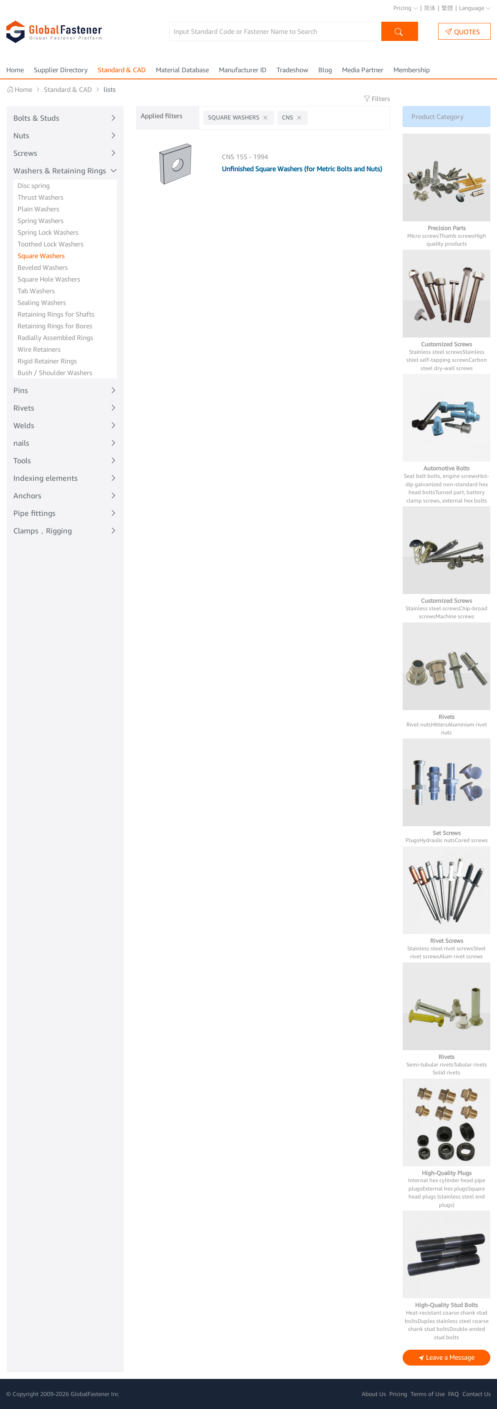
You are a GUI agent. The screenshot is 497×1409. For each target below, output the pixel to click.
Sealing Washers (42, 302)
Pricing (405, 7)
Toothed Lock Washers (51, 244)
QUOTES (462, 31)
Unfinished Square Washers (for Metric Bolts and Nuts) (302, 169)
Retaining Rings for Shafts (56, 314)
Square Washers (41, 255)
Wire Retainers (39, 349)
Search (399, 32)
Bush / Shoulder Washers (55, 372)
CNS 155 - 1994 (245, 156)
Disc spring (34, 185)
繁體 (447, 7)
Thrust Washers (40, 197)
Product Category (437, 116)
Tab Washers (36, 291)
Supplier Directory (61, 70)
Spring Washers (40, 220)
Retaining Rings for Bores (55, 326)
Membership (411, 70)
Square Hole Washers (49, 279)
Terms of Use (428, 1393)
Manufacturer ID (242, 70)
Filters (376, 98)
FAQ (453, 1393)
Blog (325, 70)
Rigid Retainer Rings (47, 361)
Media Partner (362, 70)
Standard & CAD (122, 70)
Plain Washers (38, 209)
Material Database (182, 70)
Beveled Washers (43, 267)
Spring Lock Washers (48, 232)
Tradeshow (292, 70)
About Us (374, 1393)
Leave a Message (446, 1358)
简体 (430, 7)
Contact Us (476, 1393)
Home (15, 70)
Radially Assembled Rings (55, 337)
